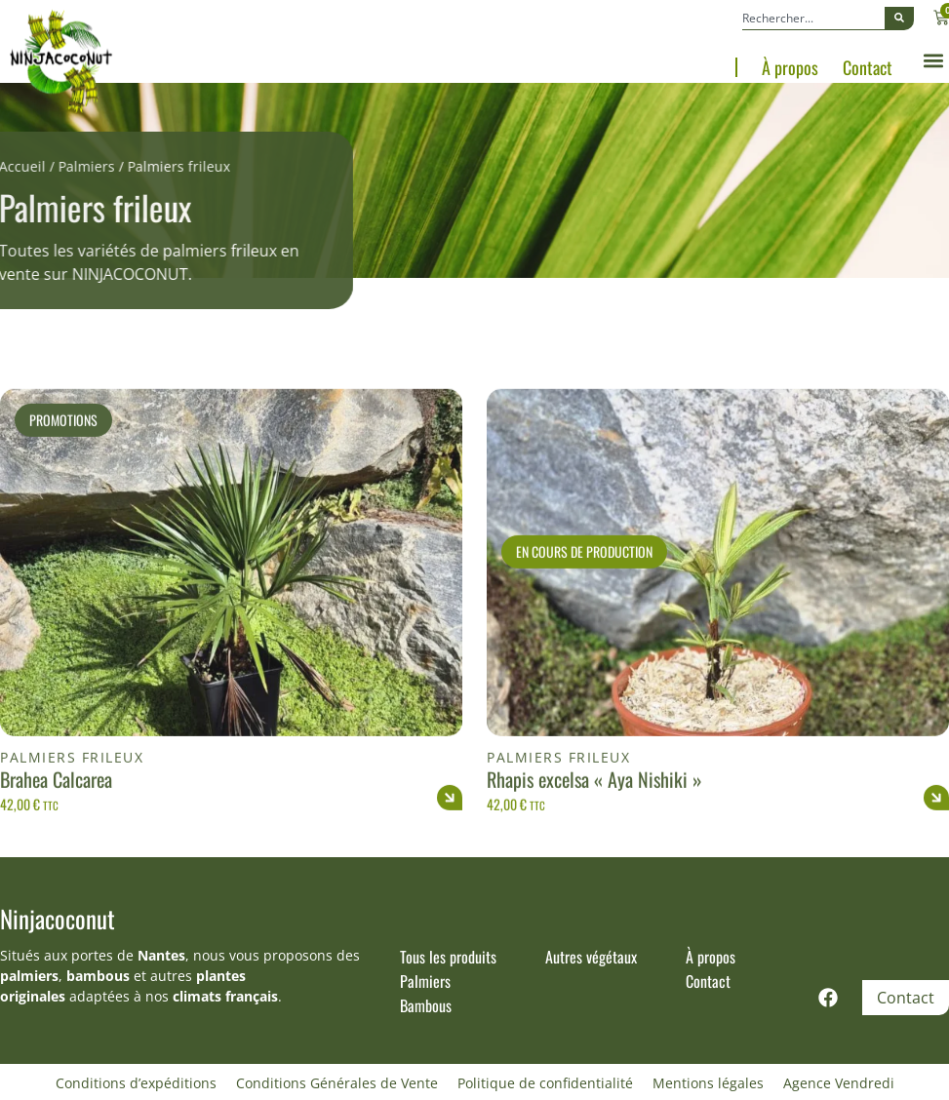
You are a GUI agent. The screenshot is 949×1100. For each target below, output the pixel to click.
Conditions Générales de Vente (337, 1083)
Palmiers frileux (71, 804)
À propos (790, 67)
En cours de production (584, 598)
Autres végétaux (591, 956)
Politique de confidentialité (545, 1083)
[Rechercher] (899, 18)
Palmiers (48, 166)
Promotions (63, 466)
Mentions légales (708, 1083)
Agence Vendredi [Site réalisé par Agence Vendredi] (838, 1083)
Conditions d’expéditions (136, 1083)
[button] (933, 61)
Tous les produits (448, 956)
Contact (867, 67)
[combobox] (813, 18)
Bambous (426, 1005)
